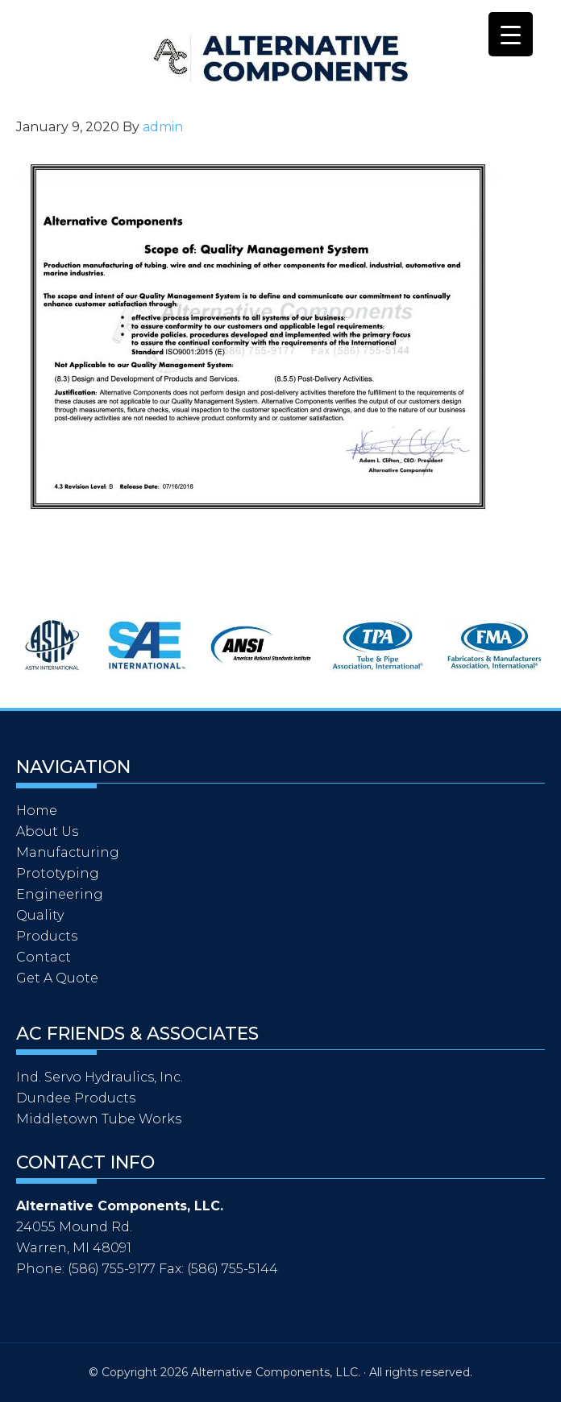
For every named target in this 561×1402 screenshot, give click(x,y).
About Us (47, 831)
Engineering (59, 894)
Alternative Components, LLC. (201, 58)
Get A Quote (57, 978)
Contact (43, 957)
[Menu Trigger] (510, 34)
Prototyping (57, 873)
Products (46, 936)
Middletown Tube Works (98, 1119)
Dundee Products (75, 1098)
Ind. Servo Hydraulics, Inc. (99, 1077)
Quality (40, 915)
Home (36, 810)
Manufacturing (67, 852)
